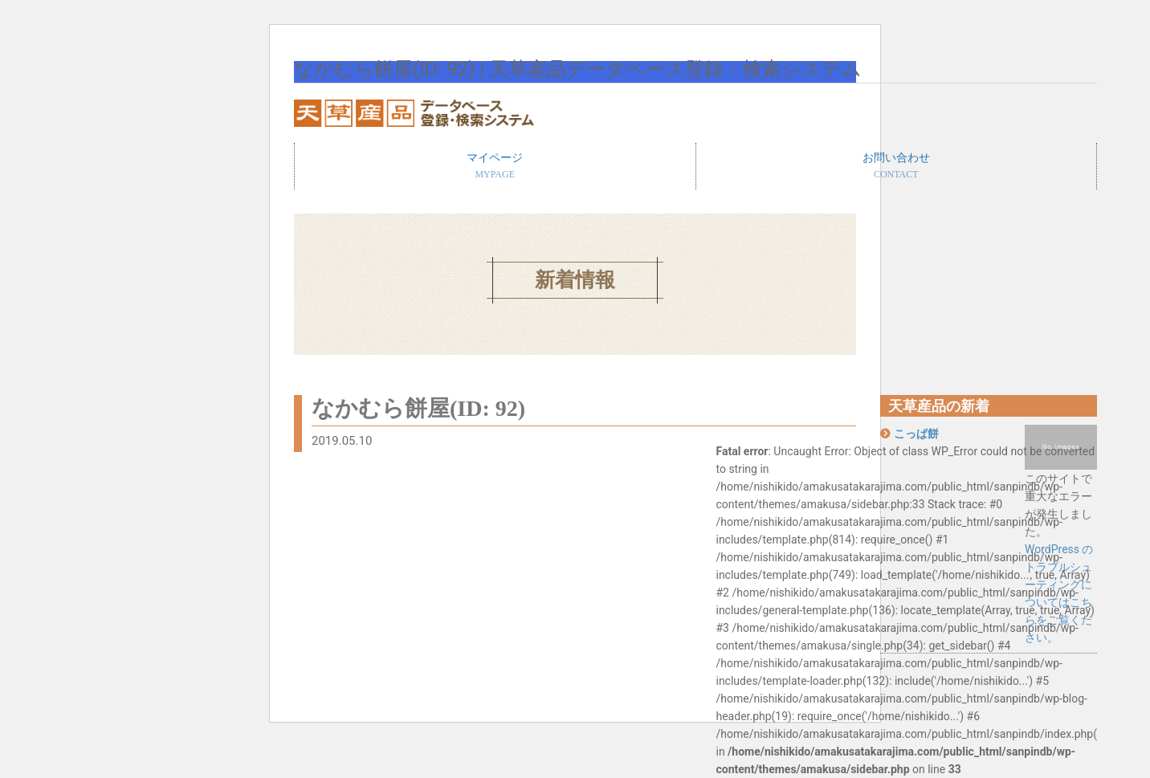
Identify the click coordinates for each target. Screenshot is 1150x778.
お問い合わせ (896, 167)
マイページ (495, 167)
